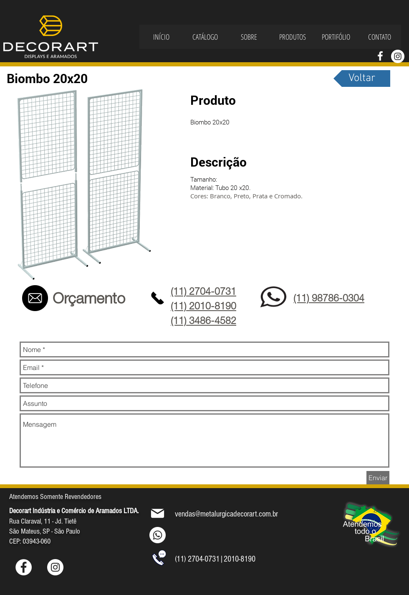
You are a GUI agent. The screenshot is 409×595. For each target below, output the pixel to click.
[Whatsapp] (157, 535)
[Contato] (35, 298)
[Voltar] (361, 78)
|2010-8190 (237, 559)
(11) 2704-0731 (197, 559)
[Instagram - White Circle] (397, 56)
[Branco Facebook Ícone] (380, 56)
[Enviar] (377, 477)
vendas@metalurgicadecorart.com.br (226, 514)
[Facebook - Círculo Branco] (23, 567)
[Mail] (157, 513)
